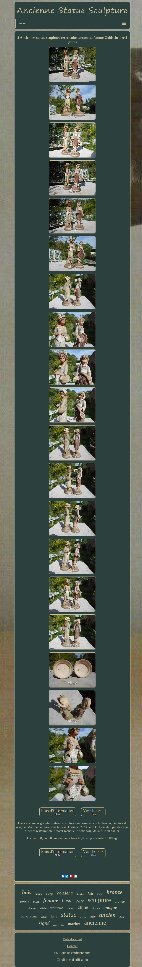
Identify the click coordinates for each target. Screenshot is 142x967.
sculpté (83, 917)
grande (120, 901)
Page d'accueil (72, 939)
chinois (70, 908)
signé (44, 923)
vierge (49, 893)
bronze (114, 892)
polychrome (29, 916)
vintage (32, 908)
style (93, 916)
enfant (44, 917)
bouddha (65, 893)
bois (26, 892)
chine (83, 907)
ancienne (95, 922)
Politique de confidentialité (72, 953)
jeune (100, 894)
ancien (107, 915)
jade (90, 893)
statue (69, 914)
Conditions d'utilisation (72, 960)
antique (110, 907)
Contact (72, 946)
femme (50, 900)
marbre (74, 924)
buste (67, 900)
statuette (56, 908)
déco (55, 925)
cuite (36, 901)
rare (80, 900)
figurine (80, 894)
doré (62, 925)
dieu (122, 916)
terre (54, 916)
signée (38, 893)
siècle (43, 908)
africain (96, 908)
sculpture (99, 900)
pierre (24, 901)
